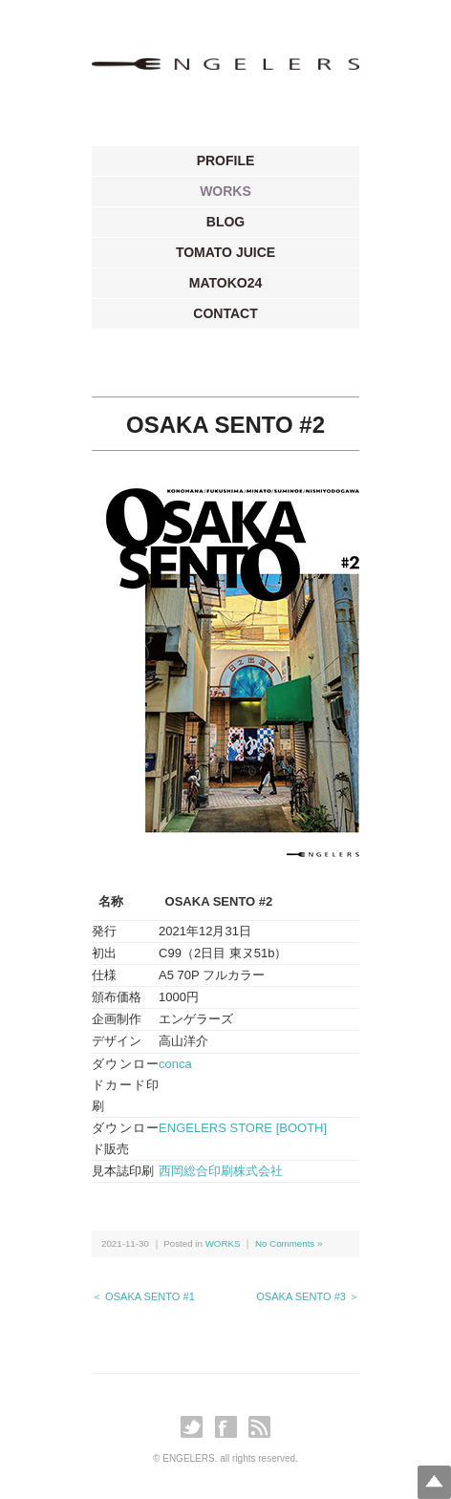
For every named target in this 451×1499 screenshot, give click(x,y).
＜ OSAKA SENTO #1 (143, 1296)
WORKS (225, 191)
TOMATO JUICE (225, 252)
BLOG (225, 221)
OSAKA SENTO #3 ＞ (307, 1296)
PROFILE (226, 160)
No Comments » (288, 1243)
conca (175, 1064)
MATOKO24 (226, 282)
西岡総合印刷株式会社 (221, 1171)
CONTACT (225, 313)
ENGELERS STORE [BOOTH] (243, 1128)
